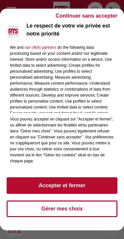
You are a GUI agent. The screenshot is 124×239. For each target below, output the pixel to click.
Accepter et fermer (62, 185)
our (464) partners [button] (40, 47)
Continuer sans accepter (86, 16)
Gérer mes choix (62, 208)
